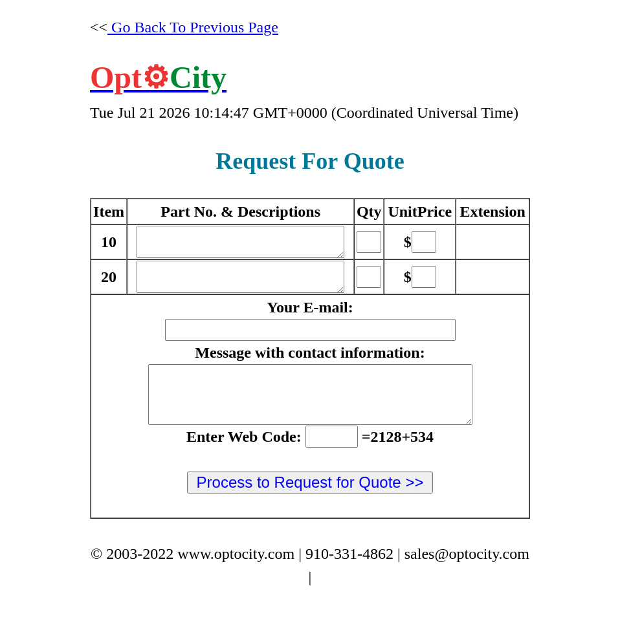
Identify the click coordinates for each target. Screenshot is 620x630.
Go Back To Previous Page (192, 27)
